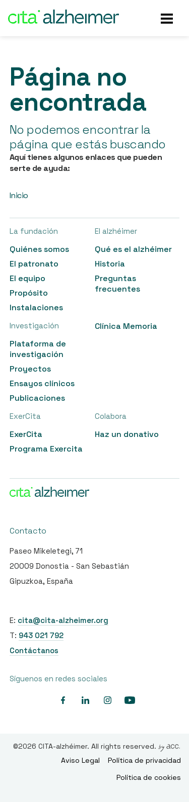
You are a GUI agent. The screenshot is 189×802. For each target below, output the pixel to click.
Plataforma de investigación (38, 349)
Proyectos (30, 369)
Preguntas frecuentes (117, 283)
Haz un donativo (127, 434)
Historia (110, 263)
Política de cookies (148, 777)
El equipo (27, 278)
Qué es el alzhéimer (133, 249)
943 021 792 (41, 635)
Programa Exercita (46, 448)
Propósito (29, 293)
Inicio (19, 195)
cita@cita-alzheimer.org (63, 620)
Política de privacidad (144, 760)
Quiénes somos (39, 249)
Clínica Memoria (126, 326)
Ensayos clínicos (42, 383)
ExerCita (26, 434)
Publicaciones (37, 398)
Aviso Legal (80, 760)
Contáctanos (34, 650)
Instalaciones (36, 307)
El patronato (34, 263)
